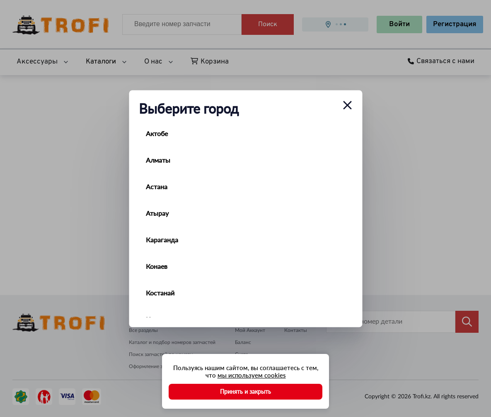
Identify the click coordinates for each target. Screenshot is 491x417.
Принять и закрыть (245, 391)
